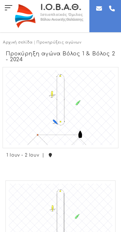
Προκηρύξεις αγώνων (58, 42)
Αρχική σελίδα (18, 42)
